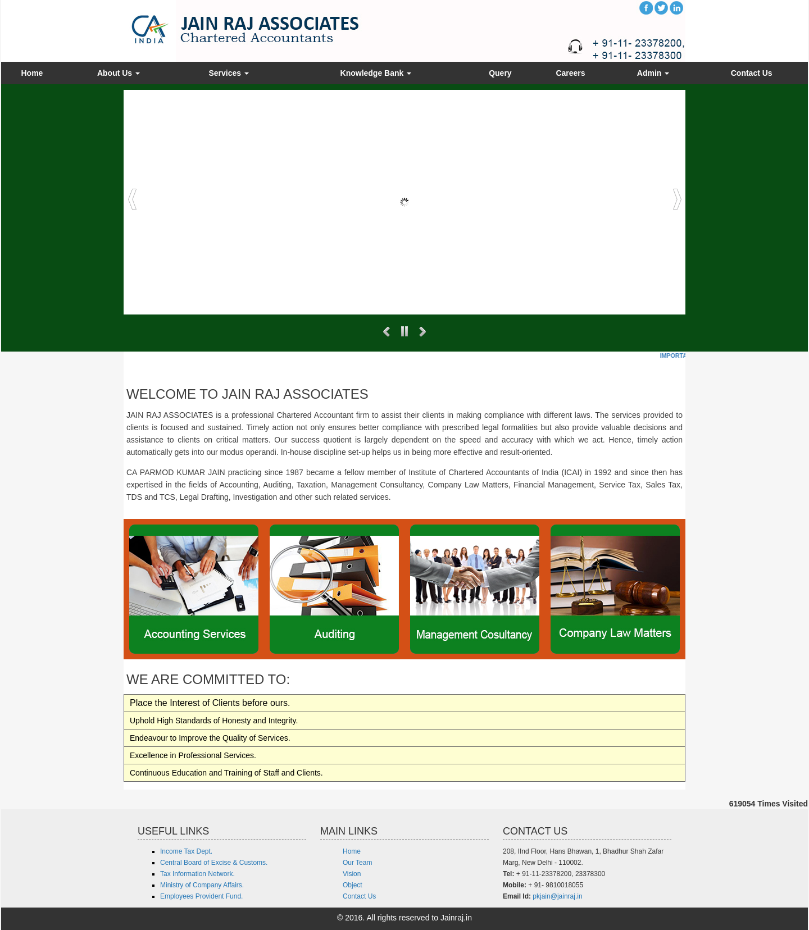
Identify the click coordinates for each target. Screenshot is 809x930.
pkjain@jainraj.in (557, 896)
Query (500, 73)
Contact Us (751, 73)
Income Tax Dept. (186, 851)
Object (352, 885)
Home (32, 73)
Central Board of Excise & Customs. (213, 863)
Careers (570, 73)
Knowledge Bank (376, 73)
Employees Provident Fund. (201, 896)
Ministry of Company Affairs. (202, 885)
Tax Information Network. (197, 874)
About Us (118, 73)
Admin (653, 73)
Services (228, 73)
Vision (352, 874)
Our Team (357, 863)
